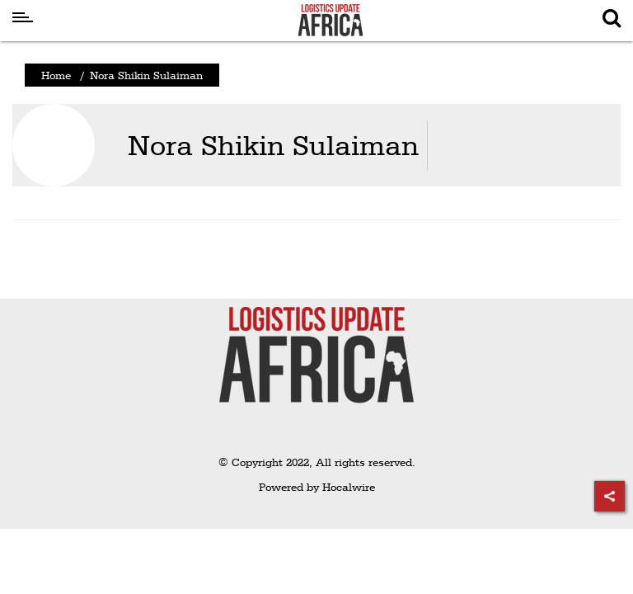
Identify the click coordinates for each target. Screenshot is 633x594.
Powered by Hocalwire (317, 486)
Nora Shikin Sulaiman (273, 145)
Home (56, 75)
